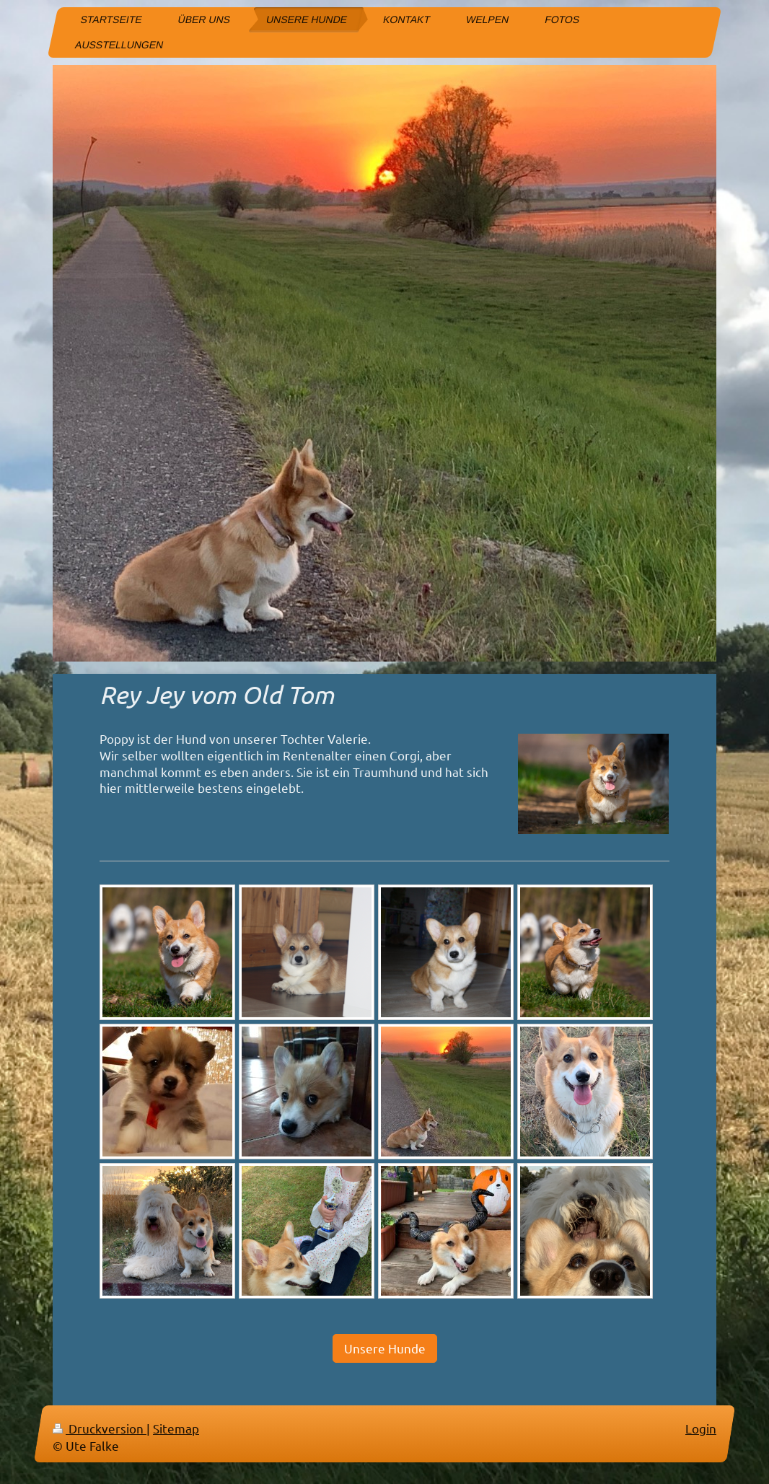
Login (700, 1428)
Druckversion (99, 1428)
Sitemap (176, 1428)
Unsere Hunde (385, 1348)
